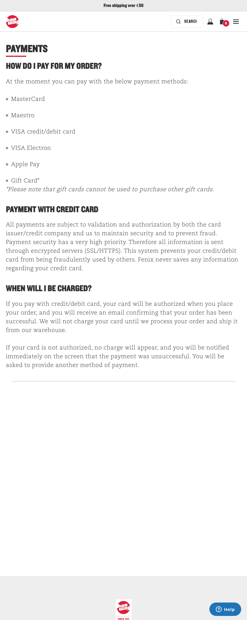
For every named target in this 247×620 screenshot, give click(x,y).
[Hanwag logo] (12, 21)
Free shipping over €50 (123, 5)
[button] (223, 21)
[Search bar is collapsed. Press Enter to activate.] (187, 21)
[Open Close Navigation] (236, 21)
